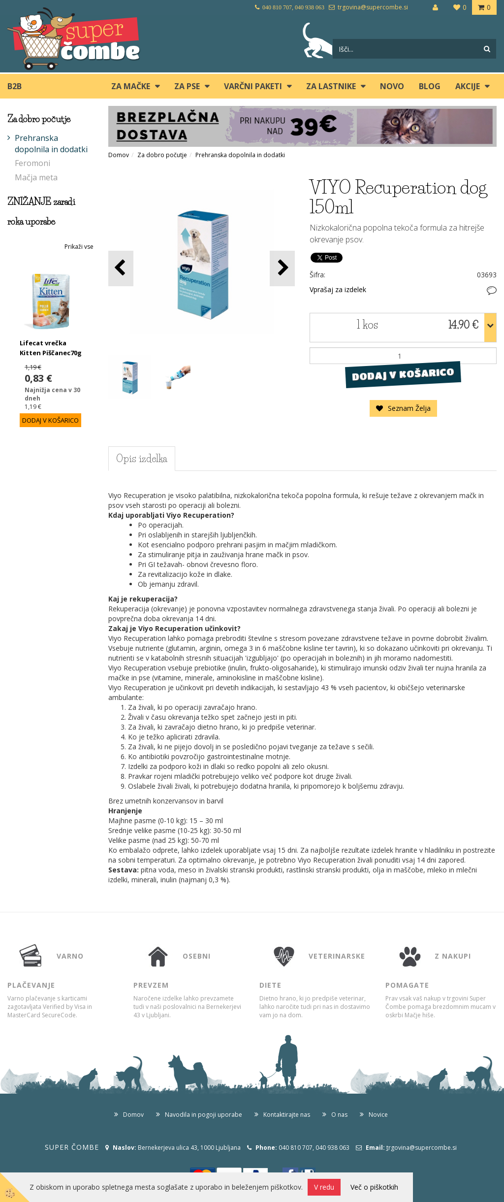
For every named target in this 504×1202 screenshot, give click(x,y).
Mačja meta (36, 177)
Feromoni (32, 163)
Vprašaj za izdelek (338, 289)
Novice (378, 1114)
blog (430, 86)
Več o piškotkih (374, 1187)
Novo (392, 86)
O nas (339, 1114)
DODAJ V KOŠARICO (403, 374)
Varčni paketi (253, 86)
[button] (282, 268)
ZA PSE (187, 86)
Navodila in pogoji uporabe (203, 1114)
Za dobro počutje (162, 155)
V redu (324, 1187)
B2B (14, 86)
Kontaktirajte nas (286, 1114)
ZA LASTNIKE (331, 86)
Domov (118, 155)
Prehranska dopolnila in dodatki (51, 144)
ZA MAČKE (130, 86)
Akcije (467, 86)
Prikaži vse (79, 246)
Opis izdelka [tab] (141, 459)
